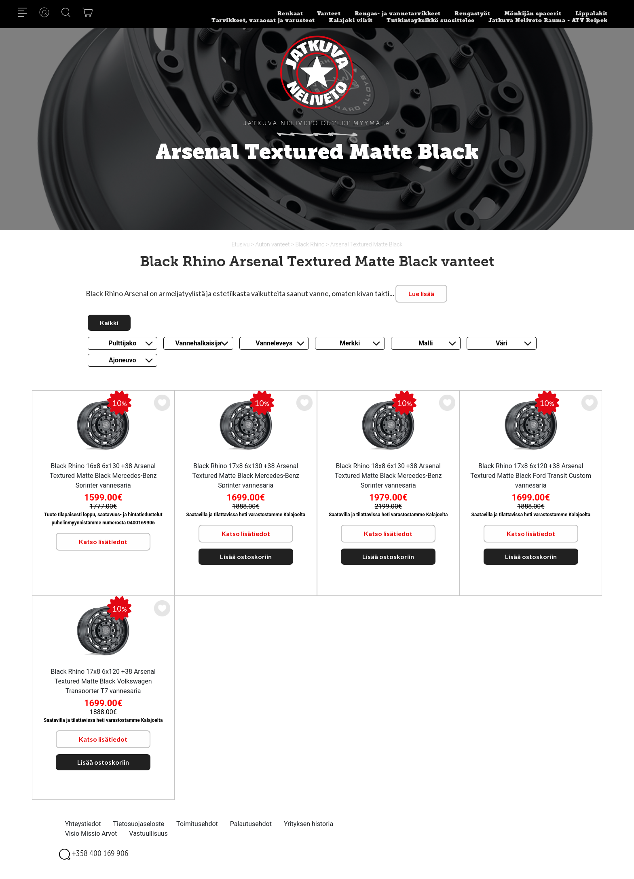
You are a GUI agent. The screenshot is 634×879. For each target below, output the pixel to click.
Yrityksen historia (308, 824)
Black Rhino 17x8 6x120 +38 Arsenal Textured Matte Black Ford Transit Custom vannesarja (530, 475)
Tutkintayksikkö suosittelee (431, 20)
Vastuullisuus (148, 833)
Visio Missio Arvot (91, 833)
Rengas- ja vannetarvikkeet (398, 13)
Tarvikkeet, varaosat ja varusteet (263, 20)
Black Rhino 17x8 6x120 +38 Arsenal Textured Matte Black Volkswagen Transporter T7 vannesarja (103, 681)
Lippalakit (591, 13)
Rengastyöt (472, 13)
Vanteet (329, 13)
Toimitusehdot (197, 824)
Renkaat (290, 13)
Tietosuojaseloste (139, 824)
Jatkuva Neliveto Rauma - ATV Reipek (548, 20)
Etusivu (241, 244)
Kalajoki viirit (351, 20)
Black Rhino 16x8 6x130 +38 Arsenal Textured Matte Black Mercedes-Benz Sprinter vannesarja (103, 475)
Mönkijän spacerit (533, 13)
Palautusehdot (251, 824)
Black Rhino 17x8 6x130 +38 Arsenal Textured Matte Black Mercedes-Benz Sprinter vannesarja (245, 475)
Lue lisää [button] (421, 293)
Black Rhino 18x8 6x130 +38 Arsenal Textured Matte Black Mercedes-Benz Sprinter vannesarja (388, 475)
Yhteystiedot (83, 824)
